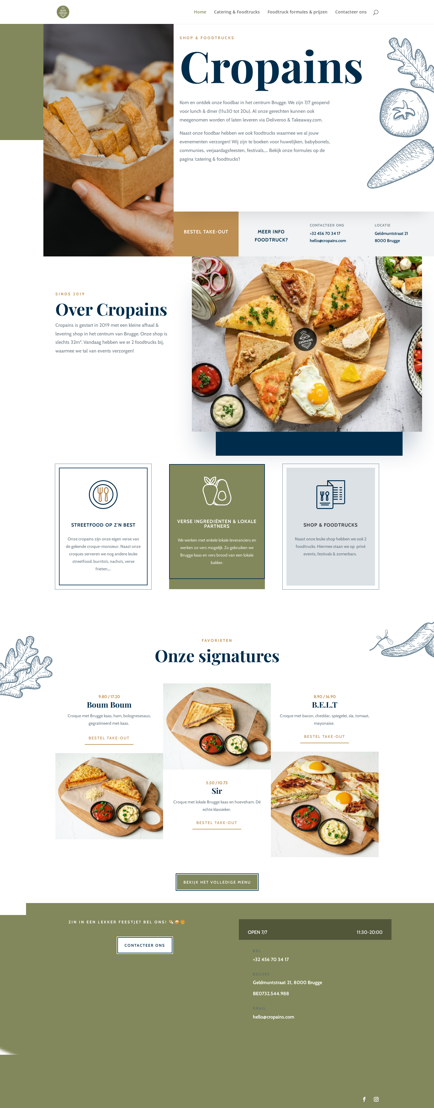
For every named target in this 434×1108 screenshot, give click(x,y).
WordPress (172, 1099)
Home (200, 12)
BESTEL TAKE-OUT (206, 232)
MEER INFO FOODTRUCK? (271, 236)
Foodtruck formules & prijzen (297, 12)
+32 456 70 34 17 (325, 233)
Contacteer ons (351, 12)
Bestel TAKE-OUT (216, 822)
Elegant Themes (105, 1099)
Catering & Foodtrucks (237, 12)
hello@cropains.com (328, 240)
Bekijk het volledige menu (217, 882)
